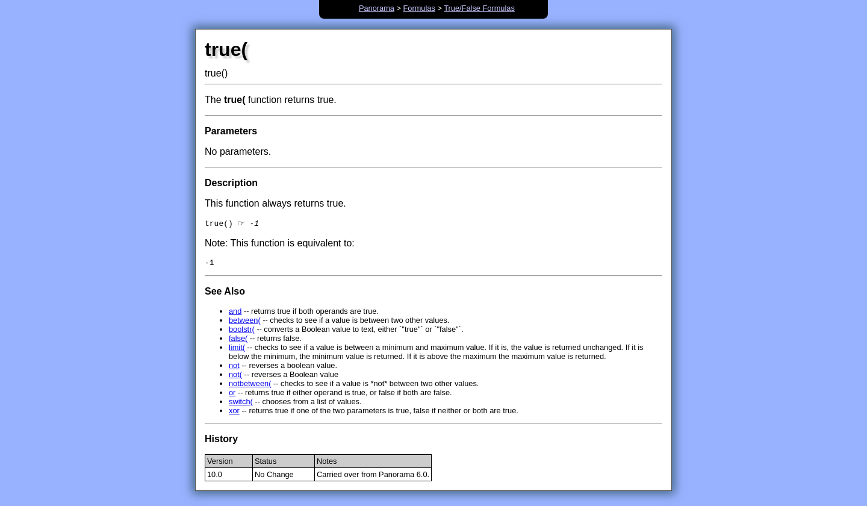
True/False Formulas (479, 8)
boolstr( (242, 332)
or (232, 395)
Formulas (419, 8)
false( (238, 341)
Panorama (376, 8)
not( (235, 377)
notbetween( (250, 386)
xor (234, 413)
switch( (241, 404)
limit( (237, 350)
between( (245, 323)
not (234, 368)
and (235, 314)
